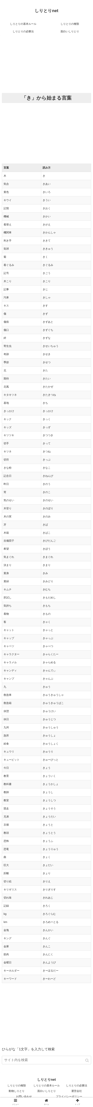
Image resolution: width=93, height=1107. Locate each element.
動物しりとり (17, 1090)
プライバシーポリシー (69, 1096)
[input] (46, 1060)
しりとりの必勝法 (76, 1085)
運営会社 (76, 1090)
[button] (87, 1060)
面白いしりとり (46, 1090)
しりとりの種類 (16, 1085)
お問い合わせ (24, 1096)
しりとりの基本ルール (46, 1085)
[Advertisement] (46, 63)
